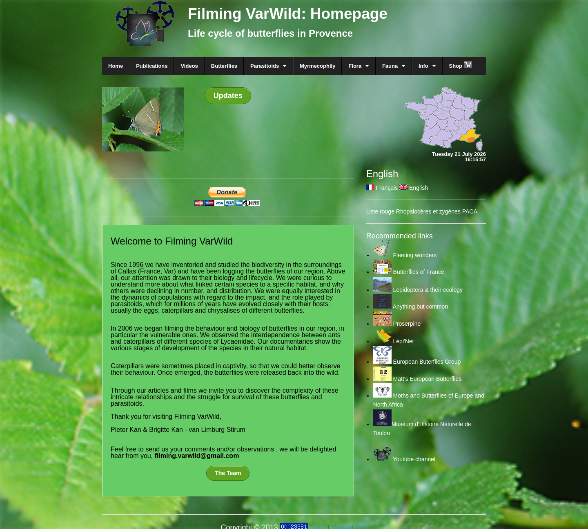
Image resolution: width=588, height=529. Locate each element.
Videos (189, 66)
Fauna (390, 66)
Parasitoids (264, 66)
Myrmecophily (317, 66)
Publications (151, 66)
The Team (228, 473)
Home (115, 66)
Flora (354, 66)
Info (423, 66)
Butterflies (224, 66)
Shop (460, 65)
